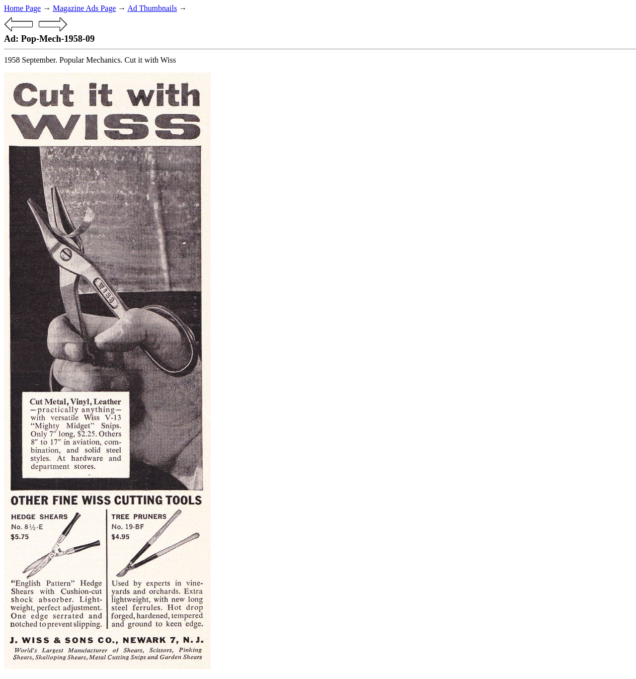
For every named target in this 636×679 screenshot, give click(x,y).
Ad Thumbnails (152, 8)
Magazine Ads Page (84, 8)
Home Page (22, 8)
